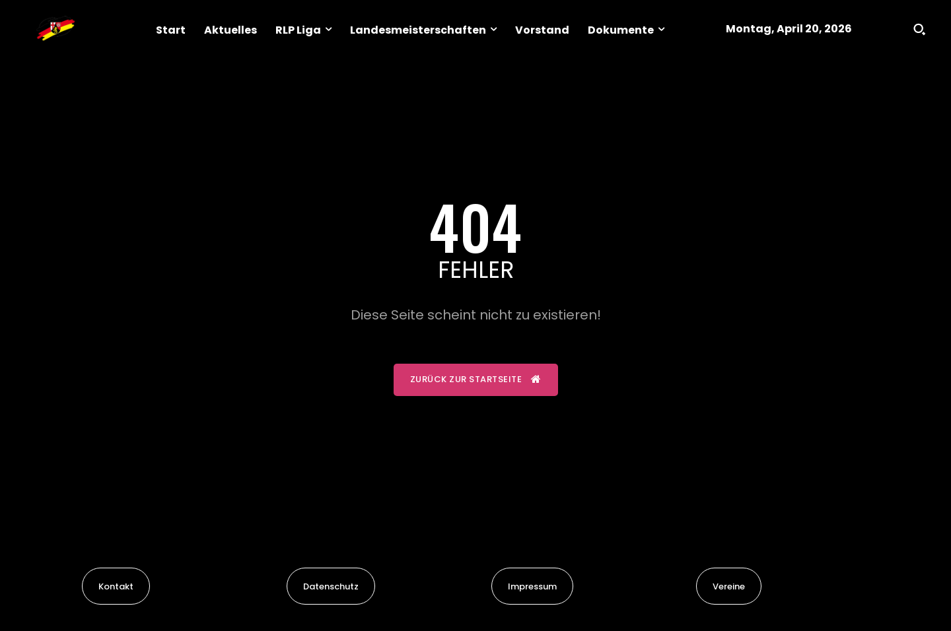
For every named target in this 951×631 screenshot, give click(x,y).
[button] (919, 29)
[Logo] (55, 29)
